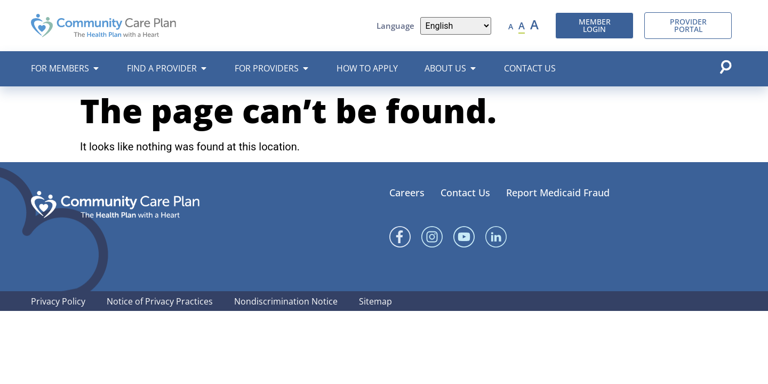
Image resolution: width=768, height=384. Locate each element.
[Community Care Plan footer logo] (115, 204)
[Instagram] (432, 236)
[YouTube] (464, 236)
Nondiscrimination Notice (286, 301)
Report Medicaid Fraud (558, 192)
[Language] (455, 26)
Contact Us (465, 192)
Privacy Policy (58, 301)
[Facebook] (400, 236)
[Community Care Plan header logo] (104, 25)
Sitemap (375, 301)
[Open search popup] (725, 66)
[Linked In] (496, 236)
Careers (407, 192)
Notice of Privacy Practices (160, 301)
